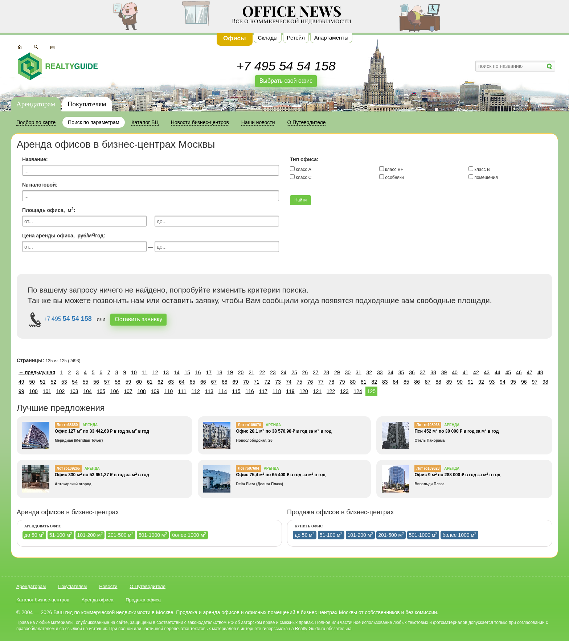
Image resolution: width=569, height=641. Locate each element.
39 (444, 372)
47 (529, 372)
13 (166, 372)
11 (145, 372)
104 (87, 391)
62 (160, 382)
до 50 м (34, 534)
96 (524, 382)
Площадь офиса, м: (48, 210)
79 (342, 382)
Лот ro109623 (427, 468)
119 (290, 391)
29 (337, 372)
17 (209, 372)
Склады (267, 37)
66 (203, 382)
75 (299, 382)
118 (277, 391)
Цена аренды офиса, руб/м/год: (63, 235)
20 (241, 372)
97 (535, 382)
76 (310, 382)
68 (225, 382)
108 (141, 391)
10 (134, 372)
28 (326, 372)
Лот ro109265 (68, 468)
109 (155, 391)
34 (390, 372)
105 (101, 391)
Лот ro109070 (249, 425)
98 (545, 382)
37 (423, 372)
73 (278, 382)
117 (263, 391)
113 (209, 391)
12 (155, 372)
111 (182, 391)
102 (60, 391)
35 (401, 372)
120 (303, 391)
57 (107, 382)
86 (417, 382)
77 (321, 382)
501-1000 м (153, 534)
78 (332, 382)
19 (230, 372)
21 (251, 372)
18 (219, 372)
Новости (108, 586)
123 (344, 391)
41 (465, 372)
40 (455, 372)
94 (502, 382)
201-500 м (121, 534)
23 (273, 372)
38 (433, 372)
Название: (35, 159)
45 (508, 372)
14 (177, 372)
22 (262, 372)
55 (86, 382)
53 (64, 382)
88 (438, 382)
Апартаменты (331, 37)
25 (294, 372)
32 (369, 372)
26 (305, 372)
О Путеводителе (147, 586)
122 (331, 391)
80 (353, 382)
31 (358, 372)
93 (492, 382)
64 (182, 382)
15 (187, 372)
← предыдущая (37, 372)
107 (128, 391)
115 (236, 391)
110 (168, 391)
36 (412, 372)
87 (428, 382)
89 (449, 382)
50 (32, 382)
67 (214, 382)
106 (114, 391)
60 (139, 382)
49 (21, 382)
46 (519, 372)
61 (150, 382)
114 (222, 391)
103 (74, 391)
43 (487, 372)
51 (43, 382)
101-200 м (90, 534)
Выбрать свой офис (286, 81)
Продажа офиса (143, 600)
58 (117, 382)
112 (195, 391)
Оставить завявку (138, 319)
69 (235, 382)
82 (374, 382)
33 (380, 372)
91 (471, 382)
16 (198, 372)
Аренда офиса (98, 600)
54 (75, 382)
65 (193, 382)
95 (513, 382)
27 (316, 372)
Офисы (234, 38)
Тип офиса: (304, 159)
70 (246, 382)
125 (371, 391)
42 (476, 372)
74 (289, 382)
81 (364, 382)
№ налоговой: (39, 185)
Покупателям (86, 104)
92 (481, 382)
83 (385, 382)
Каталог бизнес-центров (42, 600)
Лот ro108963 (427, 425)
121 (317, 391)
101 (47, 391)
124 (357, 391)
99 (21, 391)
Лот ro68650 (67, 425)
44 (497, 372)
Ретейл (296, 37)
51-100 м (60, 534)
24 (284, 372)
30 (348, 372)
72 (267, 382)
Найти (300, 200)
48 (540, 372)
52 (53, 382)
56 (96, 382)
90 (460, 382)
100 (33, 391)
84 (395, 382)
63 (171, 382)
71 (256, 382)
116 (249, 391)
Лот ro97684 (248, 468)
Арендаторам (35, 104)
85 (406, 382)
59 (128, 382)
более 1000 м (189, 534)
